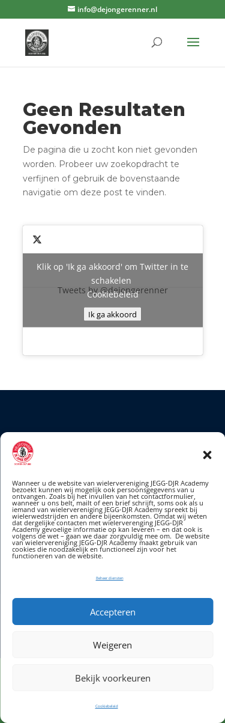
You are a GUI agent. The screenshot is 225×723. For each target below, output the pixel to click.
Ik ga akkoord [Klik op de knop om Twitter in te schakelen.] (112, 314)
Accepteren (113, 612)
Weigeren (112, 645)
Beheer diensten (110, 578)
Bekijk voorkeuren (113, 678)
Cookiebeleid (106, 706)
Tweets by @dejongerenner (113, 291)
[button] (207, 455)
